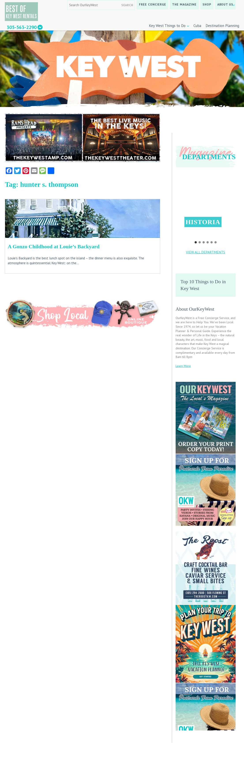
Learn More (183, 366)
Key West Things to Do (167, 25)
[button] (206, 204)
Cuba (197, 25)
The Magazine (184, 4)
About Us (225, 4)
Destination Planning (222, 25)
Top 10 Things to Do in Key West (203, 285)
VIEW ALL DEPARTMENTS (205, 252)
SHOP (207, 4)
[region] (206, 208)
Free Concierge (152, 4)
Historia (203, 222)
